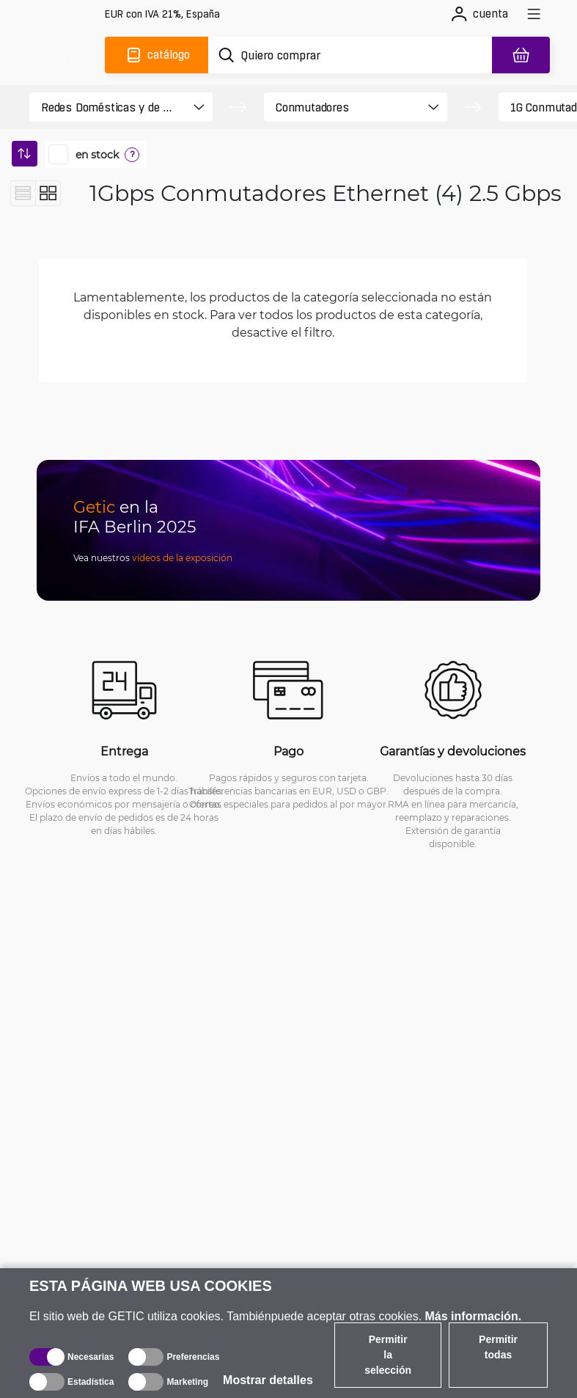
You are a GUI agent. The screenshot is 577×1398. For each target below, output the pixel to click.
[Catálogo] (156, 55)
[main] (64, 55)
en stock (97, 154)
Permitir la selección (387, 1354)
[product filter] (108, 107)
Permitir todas (498, 1347)
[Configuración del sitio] (162, 14)
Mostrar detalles (268, 1380)
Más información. (473, 1316)
